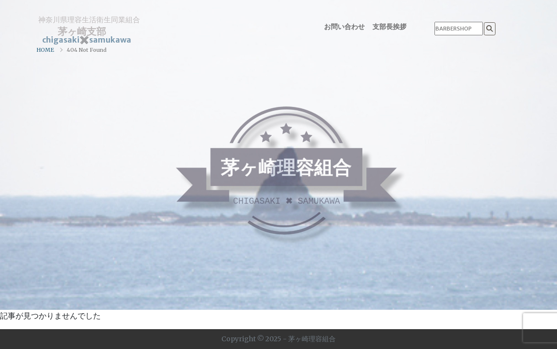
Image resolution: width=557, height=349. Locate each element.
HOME (45, 49)
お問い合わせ (344, 26)
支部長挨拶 (389, 26)
